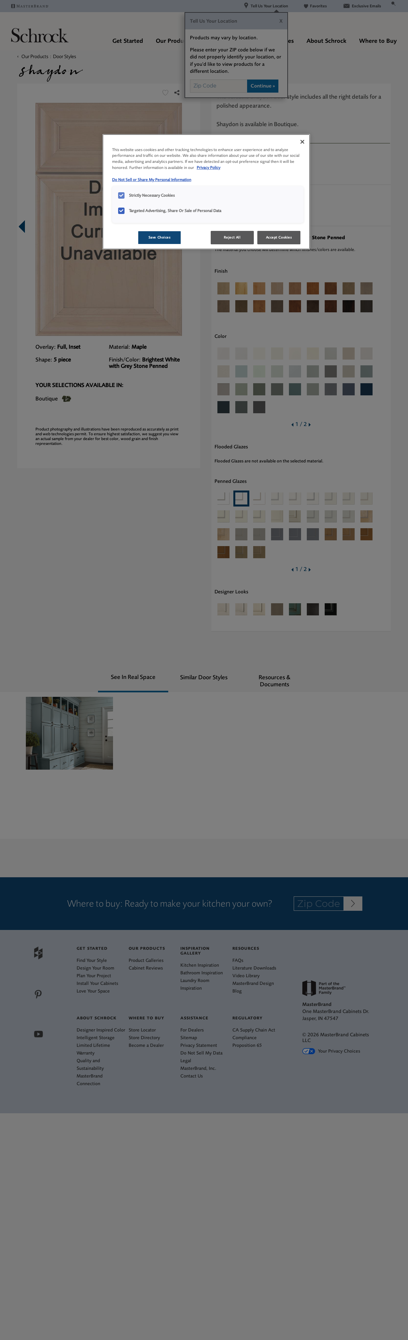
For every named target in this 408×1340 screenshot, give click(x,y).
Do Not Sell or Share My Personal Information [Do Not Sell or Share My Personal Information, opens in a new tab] (151, 179)
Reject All (232, 237)
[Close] (302, 142)
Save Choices (159, 237)
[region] (206, 192)
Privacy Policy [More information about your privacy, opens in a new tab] (208, 167)
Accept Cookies (279, 237)
